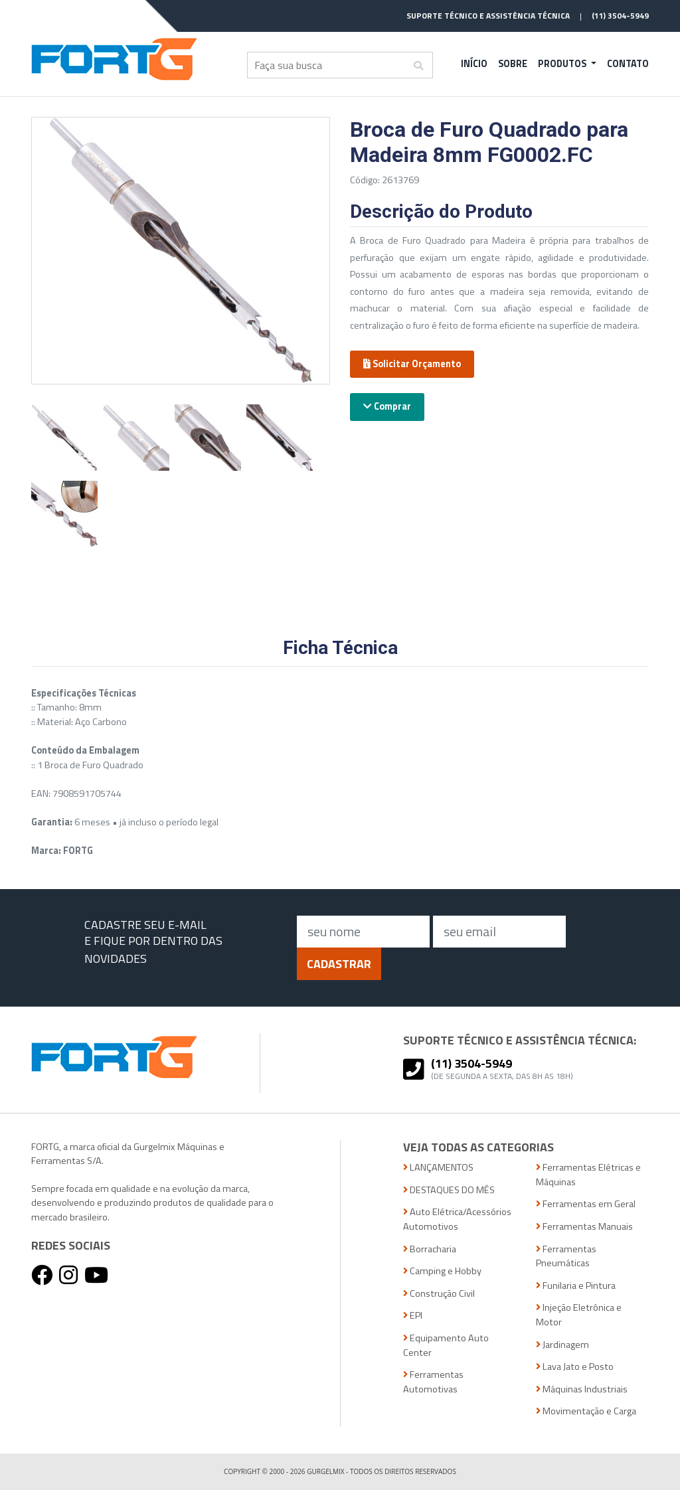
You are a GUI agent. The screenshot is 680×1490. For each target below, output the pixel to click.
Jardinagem (562, 1345)
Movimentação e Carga (586, 1411)
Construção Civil (439, 1294)
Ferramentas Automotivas (433, 1382)
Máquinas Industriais (582, 1389)
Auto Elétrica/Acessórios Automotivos (457, 1219)
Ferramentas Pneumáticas (566, 1256)
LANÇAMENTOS (438, 1168)
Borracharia (429, 1249)
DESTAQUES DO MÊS (449, 1190)
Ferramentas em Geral (586, 1204)
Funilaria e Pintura (576, 1286)
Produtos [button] (563, 63)
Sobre (512, 63)
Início (474, 63)
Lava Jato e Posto (575, 1367)
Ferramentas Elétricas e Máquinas (588, 1175)
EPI (412, 1316)
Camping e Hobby (442, 1271)
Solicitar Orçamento (412, 364)
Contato (628, 63)
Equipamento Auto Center (446, 1345)
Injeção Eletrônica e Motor (579, 1315)
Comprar (387, 406)
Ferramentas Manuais (584, 1227)
